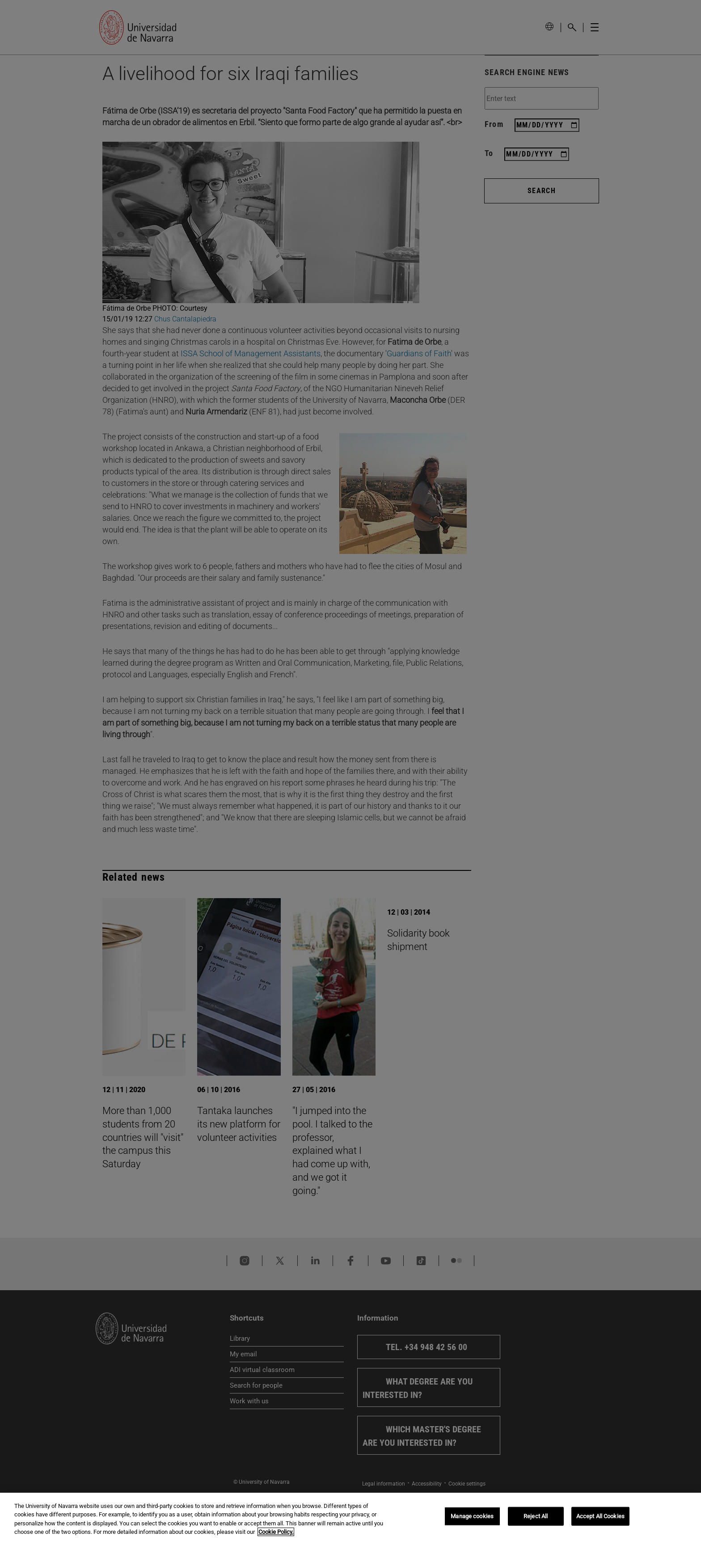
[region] (350, 1517)
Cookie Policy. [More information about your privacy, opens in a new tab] (275, 1531)
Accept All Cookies (600, 1516)
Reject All (536, 1516)
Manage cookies (472, 1516)
